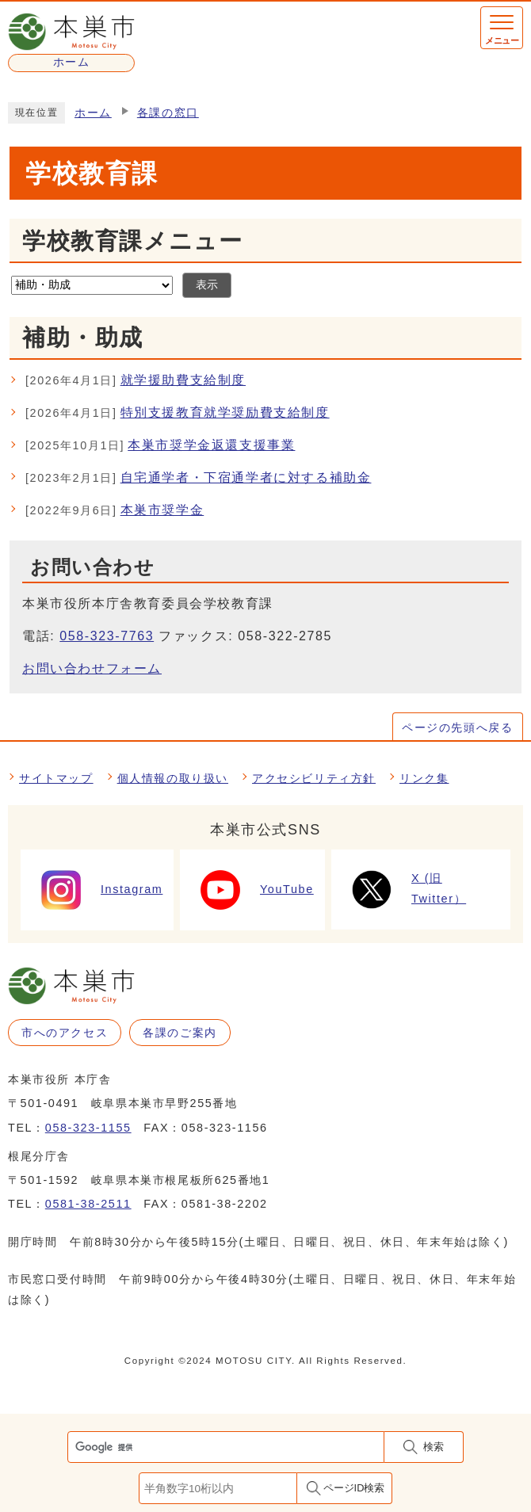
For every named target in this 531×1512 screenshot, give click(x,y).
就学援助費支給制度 (135, 381)
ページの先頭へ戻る (457, 727)
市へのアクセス (64, 1032)
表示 (207, 285)
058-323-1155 (88, 1127)
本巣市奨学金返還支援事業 (160, 446)
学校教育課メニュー (132, 241)
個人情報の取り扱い (172, 778)
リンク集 (424, 778)
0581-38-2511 (88, 1203)
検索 (433, 1447)
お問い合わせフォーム (92, 668)
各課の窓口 (168, 113)
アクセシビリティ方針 (314, 778)
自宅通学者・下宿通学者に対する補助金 (198, 478)
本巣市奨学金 (114, 511)
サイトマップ (56, 778)
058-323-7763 (106, 636)
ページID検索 (354, 1488)
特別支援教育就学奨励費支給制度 (177, 413)
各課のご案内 (180, 1032)
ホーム (93, 113)
